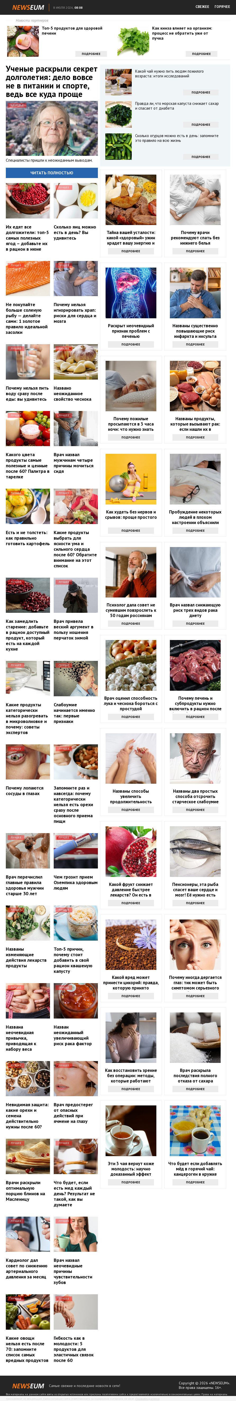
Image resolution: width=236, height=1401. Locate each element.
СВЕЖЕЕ (202, 6)
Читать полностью (51, 172)
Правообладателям (147, 1398)
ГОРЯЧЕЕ (222, 6)
